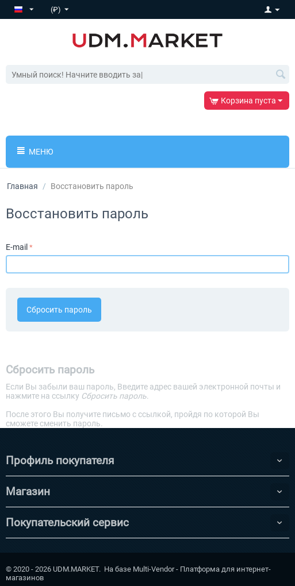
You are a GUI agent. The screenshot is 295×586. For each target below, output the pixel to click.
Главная (22, 186)
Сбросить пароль (59, 309)
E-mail (17, 247)
